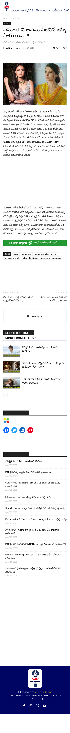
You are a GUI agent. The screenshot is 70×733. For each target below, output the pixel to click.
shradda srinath (12, 258)
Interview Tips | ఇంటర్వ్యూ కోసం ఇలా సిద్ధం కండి (28, 497)
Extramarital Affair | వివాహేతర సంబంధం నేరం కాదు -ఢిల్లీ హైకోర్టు (36, 519)
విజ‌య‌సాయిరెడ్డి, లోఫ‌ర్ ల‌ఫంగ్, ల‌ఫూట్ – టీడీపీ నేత (18, 299)
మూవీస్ (15, 18)
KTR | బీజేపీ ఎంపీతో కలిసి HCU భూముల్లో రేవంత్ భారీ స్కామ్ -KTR (35, 544)
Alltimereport (13, 48)
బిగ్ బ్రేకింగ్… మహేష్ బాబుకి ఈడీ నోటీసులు (24, 461)
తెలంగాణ (41, 10)
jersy (16, 254)
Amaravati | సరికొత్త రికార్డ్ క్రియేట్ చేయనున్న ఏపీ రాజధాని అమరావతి (32, 531)
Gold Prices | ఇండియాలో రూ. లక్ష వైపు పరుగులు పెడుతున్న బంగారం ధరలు (32, 484)
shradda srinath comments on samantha (42, 258)
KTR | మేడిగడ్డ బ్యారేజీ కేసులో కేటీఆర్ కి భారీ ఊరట (28, 472)
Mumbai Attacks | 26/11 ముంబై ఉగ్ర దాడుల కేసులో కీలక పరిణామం (32, 556)
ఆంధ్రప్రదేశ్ (27, 10)
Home (6, 18)
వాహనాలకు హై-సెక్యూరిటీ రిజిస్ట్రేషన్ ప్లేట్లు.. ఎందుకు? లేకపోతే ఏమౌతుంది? (32, 570)
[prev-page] (5, 395)
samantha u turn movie (45, 254)
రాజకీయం (55, 10)
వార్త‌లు (15, 10)
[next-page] (11, 395)
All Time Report (43, 692)
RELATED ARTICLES (18, 333)
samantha (26, 254)
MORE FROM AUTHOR (20, 338)
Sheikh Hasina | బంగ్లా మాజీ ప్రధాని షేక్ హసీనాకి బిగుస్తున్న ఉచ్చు (35, 508)
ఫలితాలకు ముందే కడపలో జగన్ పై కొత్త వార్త (54, 299)
